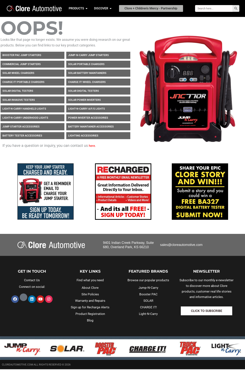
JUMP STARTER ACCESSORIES (21, 127)
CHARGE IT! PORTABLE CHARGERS (23, 82)
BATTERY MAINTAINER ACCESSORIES (91, 127)
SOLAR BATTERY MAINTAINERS (87, 73)
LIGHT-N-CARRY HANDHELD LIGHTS (24, 109)
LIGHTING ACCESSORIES (83, 136)
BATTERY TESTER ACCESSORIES (22, 136)
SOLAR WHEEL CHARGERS (18, 73)
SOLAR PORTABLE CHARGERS (86, 64)
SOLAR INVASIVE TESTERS (18, 100)
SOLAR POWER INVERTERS (84, 100)
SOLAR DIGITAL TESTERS (17, 91)
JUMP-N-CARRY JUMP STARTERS (88, 55)
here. (92, 146)
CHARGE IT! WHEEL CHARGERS (87, 82)
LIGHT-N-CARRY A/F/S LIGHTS (86, 109)
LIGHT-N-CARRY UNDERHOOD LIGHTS (25, 118)
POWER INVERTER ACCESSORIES (88, 118)
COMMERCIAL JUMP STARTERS (21, 64)
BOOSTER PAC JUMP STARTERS (21, 55)
